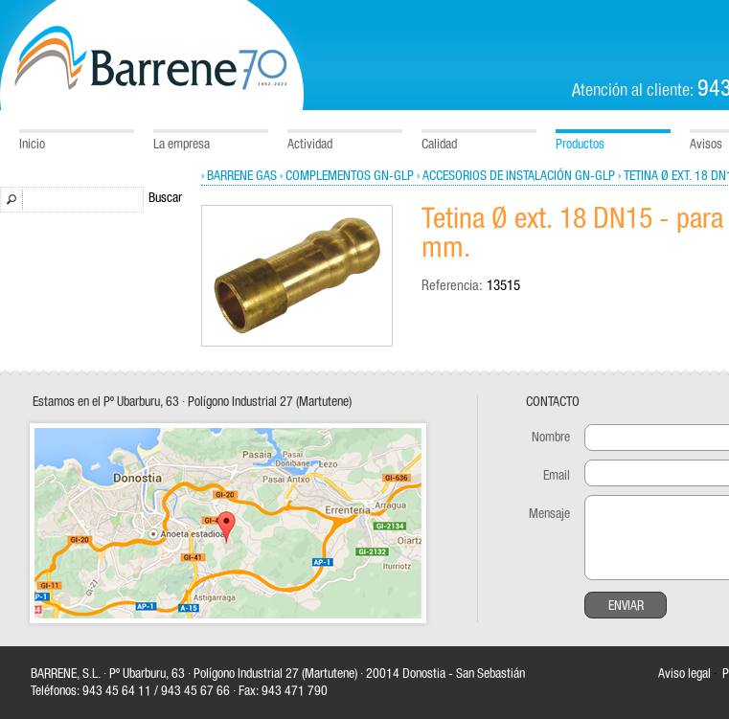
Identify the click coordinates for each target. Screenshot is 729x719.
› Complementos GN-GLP (347, 176)
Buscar (165, 198)
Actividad (309, 144)
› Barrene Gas (239, 176)
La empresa (181, 144)
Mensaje (549, 514)
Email (556, 476)
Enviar (626, 606)
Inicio (32, 144)
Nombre (551, 437)
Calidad (439, 144)
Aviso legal (684, 674)
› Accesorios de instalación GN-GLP (516, 176)
